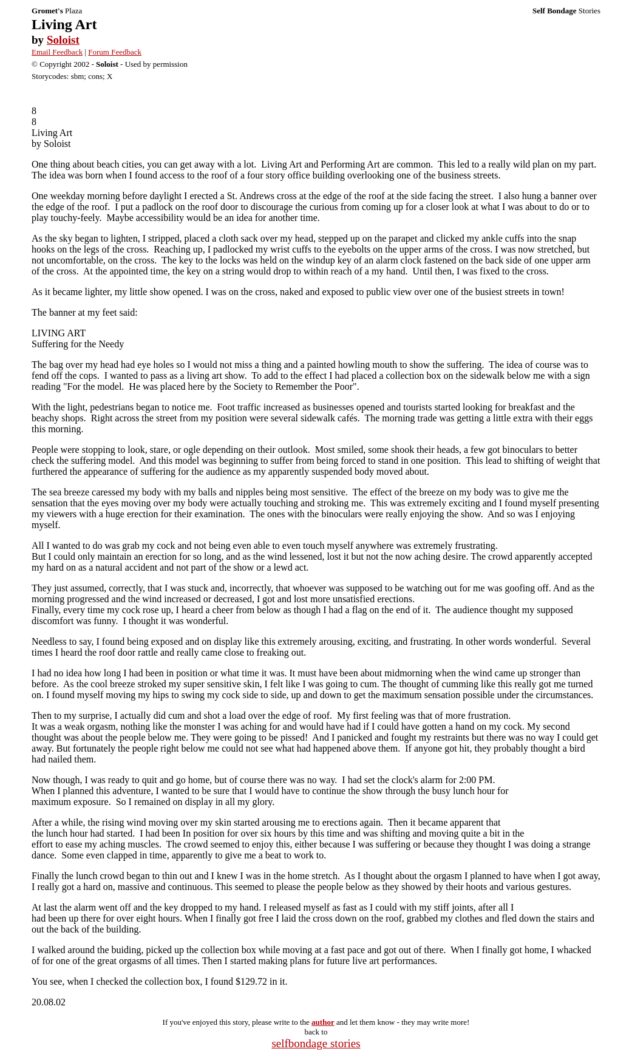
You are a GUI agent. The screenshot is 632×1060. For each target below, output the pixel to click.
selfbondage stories (315, 1043)
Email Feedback (57, 51)
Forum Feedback (114, 51)
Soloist (63, 39)
